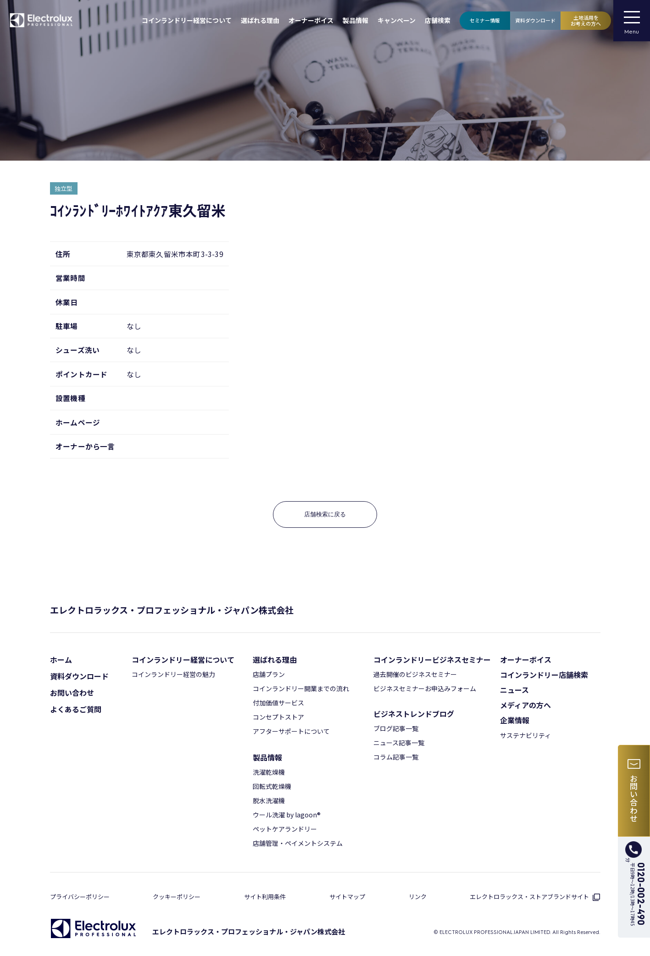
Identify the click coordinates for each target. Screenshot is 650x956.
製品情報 (355, 20)
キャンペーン (397, 20)
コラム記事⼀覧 (395, 756)
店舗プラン (269, 674)
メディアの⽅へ (525, 704)
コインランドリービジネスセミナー (432, 659)
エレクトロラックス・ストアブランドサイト (535, 896)
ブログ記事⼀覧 (395, 728)
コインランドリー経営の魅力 (173, 674)
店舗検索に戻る (325, 514)
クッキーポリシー (176, 896)
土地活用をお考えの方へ (586, 20)
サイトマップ (347, 896)
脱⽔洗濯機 (269, 800)
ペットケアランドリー (285, 828)
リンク (418, 896)
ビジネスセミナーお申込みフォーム (424, 688)
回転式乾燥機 (272, 786)
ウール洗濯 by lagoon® (287, 814)
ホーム (61, 659)
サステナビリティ (525, 735)
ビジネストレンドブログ (413, 713)
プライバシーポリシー (80, 896)
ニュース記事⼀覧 (398, 742)
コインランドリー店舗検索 (544, 674)
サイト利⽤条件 (265, 896)
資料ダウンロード (535, 20)
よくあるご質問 (75, 709)
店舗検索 (437, 20)
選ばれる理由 (260, 20)
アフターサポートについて (291, 731)
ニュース (514, 689)
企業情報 (514, 720)
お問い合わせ (72, 692)
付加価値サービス (278, 702)
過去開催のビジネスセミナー (415, 674)
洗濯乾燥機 (269, 772)
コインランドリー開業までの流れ (301, 688)
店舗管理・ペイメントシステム (298, 843)
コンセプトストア (278, 716)
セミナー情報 (485, 20)
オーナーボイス (311, 20)
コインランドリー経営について (187, 20)
